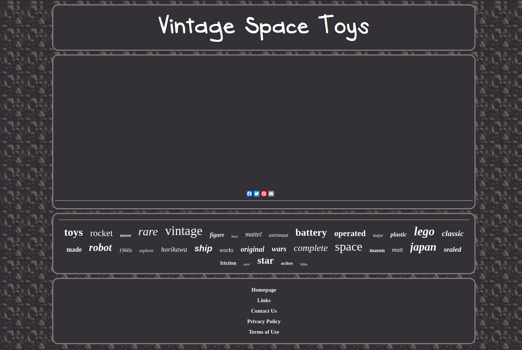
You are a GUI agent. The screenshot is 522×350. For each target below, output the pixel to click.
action (287, 263)
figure (217, 235)
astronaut (278, 235)
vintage (183, 231)
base (234, 236)
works (226, 250)
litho (303, 264)
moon (125, 235)
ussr (247, 264)
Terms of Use (264, 332)
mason (377, 250)
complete (311, 248)
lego (424, 231)
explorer (146, 250)
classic (453, 233)
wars (279, 248)
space (348, 246)
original (253, 249)
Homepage (264, 290)
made (74, 249)
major (378, 235)
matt (397, 249)
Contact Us (264, 311)
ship (203, 248)
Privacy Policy (264, 321)
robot (100, 247)
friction (228, 263)
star (265, 260)
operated (350, 233)
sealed (452, 249)
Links (264, 300)
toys (73, 232)
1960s (125, 250)
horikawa (174, 249)
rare (148, 231)
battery (311, 232)
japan (423, 246)
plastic (398, 234)
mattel (253, 234)
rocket (101, 233)
